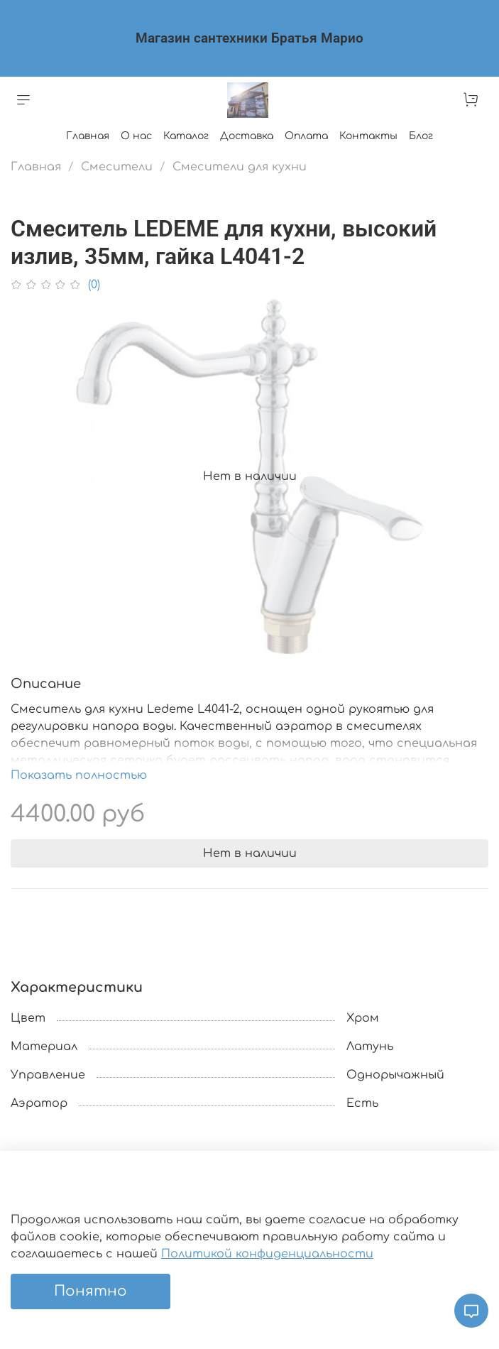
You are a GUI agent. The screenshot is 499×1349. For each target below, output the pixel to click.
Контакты (368, 136)
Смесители (117, 166)
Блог (421, 136)
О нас (136, 136)
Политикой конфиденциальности (267, 1253)
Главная (87, 136)
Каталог (186, 136)
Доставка (246, 136)
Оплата (306, 136)
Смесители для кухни (239, 166)
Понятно (90, 1291)
